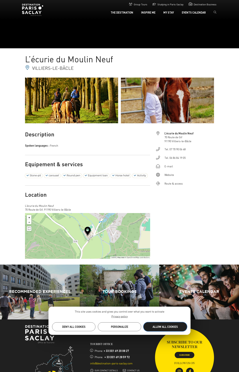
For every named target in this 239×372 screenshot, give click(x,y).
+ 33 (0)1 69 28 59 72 (117, 357)
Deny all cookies (74, 326)
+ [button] (29, 217)
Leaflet (113, 257)
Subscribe (184, 355)
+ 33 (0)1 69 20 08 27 (116, 350)
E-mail (168, 166)
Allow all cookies (165, 326)
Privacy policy (119, 316)
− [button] (29, 222)
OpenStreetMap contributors (138, 257)
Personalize (119, 326)
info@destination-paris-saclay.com (111, 363)
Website (169, 174)
